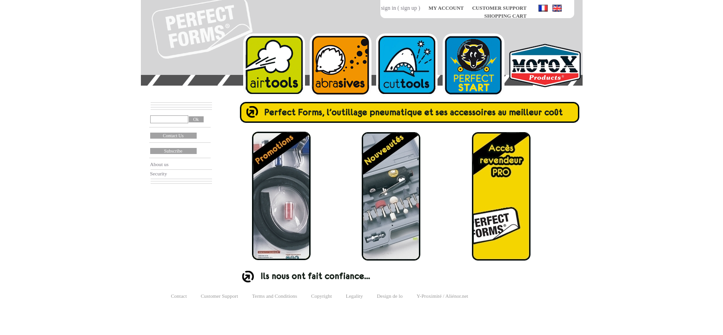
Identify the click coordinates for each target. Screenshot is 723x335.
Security (158, 173)
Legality (354, 296)
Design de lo (390, 296)
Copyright (321, 296)
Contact (179, 296)
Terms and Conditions (274, 296)
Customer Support (219, 296)
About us (159, 164)
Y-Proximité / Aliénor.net (442, 296)
